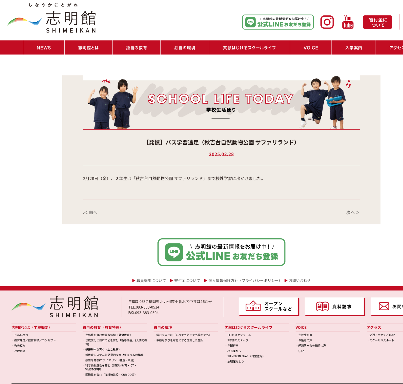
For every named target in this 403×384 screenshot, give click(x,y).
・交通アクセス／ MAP (346, 304)
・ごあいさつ (18, 304)
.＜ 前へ (82, 193)
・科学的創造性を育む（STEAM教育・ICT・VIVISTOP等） (99, 334)
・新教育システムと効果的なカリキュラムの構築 (103, 323)
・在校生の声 (276, 304)
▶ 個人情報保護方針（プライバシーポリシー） (204, 355)
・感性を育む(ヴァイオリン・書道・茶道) (98, 327)
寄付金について (170, 255)
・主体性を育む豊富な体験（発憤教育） (97, 304)
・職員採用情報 (383, 23)
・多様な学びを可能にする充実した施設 (162, 309)
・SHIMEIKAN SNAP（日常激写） (223, 324)
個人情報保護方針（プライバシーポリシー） (222, 255)
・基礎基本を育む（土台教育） (92, 318)
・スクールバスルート (346, 309)
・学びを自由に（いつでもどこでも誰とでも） (166, 304)
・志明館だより (213, 329)
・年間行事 (211, 314)
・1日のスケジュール (217, 304)
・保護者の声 (276, 309)
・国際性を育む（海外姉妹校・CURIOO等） (100, 341)
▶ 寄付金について (154, 355)
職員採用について (137, 255)
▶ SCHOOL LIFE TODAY (44, 355)
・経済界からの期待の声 (283, 314)
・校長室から (212, 319)
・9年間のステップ (215, 309)
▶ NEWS (16, 355)
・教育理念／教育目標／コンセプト (30, 309)
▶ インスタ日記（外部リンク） (88, 355)
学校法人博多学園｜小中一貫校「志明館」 (214, 379)
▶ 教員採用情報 (125, 355)
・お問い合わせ (383, 16)
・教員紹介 (16, 314)
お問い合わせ (273, 255)
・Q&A (273, 319)
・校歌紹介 (16, 319)
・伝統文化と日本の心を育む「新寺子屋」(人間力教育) (104, 311)
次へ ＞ (321, 193)
